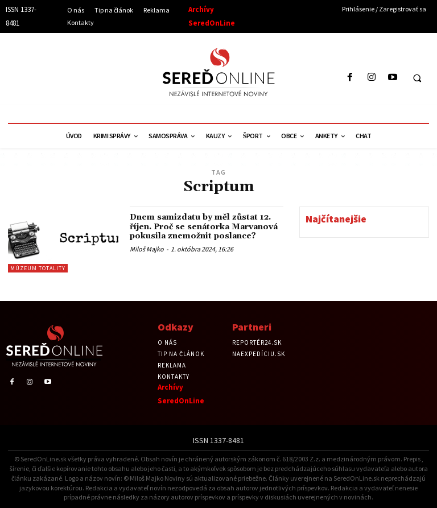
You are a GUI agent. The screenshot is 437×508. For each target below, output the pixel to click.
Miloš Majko (147, 247)
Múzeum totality (37, 268)
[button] (417, 78)
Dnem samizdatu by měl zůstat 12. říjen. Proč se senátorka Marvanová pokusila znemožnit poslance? (206, 225)
